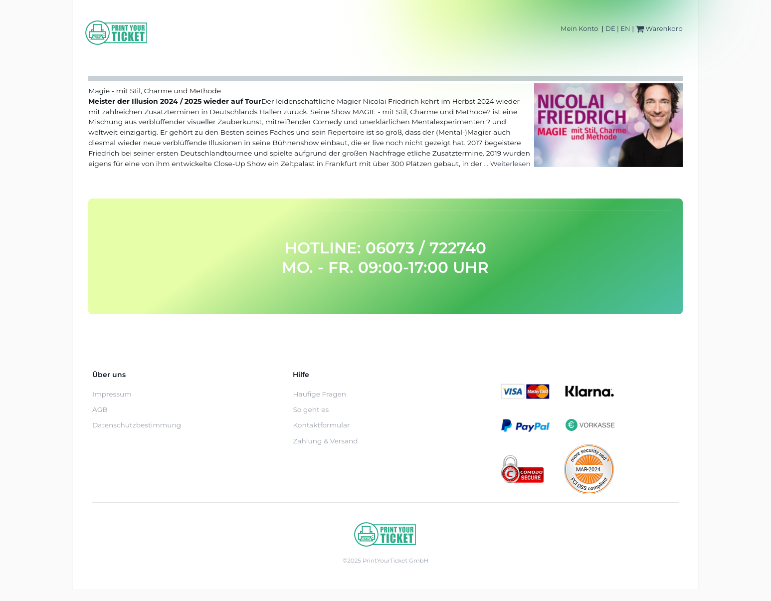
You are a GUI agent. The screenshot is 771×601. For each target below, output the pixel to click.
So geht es (311, 409)
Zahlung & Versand (325, 441)
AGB (100, 409)
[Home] (116, 32)
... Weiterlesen (507, 164)
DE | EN (617, 28)
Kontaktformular (321, 425)
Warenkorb (659, 28)
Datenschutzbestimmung (136, 425)
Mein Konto (579, 28)
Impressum (112, 394)
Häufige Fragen (319, 394)
